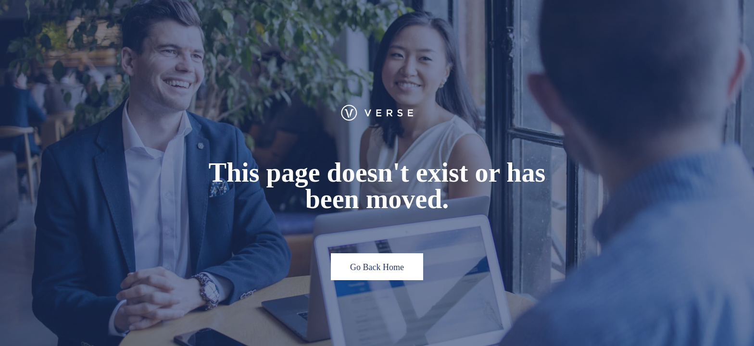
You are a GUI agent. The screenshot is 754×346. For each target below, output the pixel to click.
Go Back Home (377, 267)
